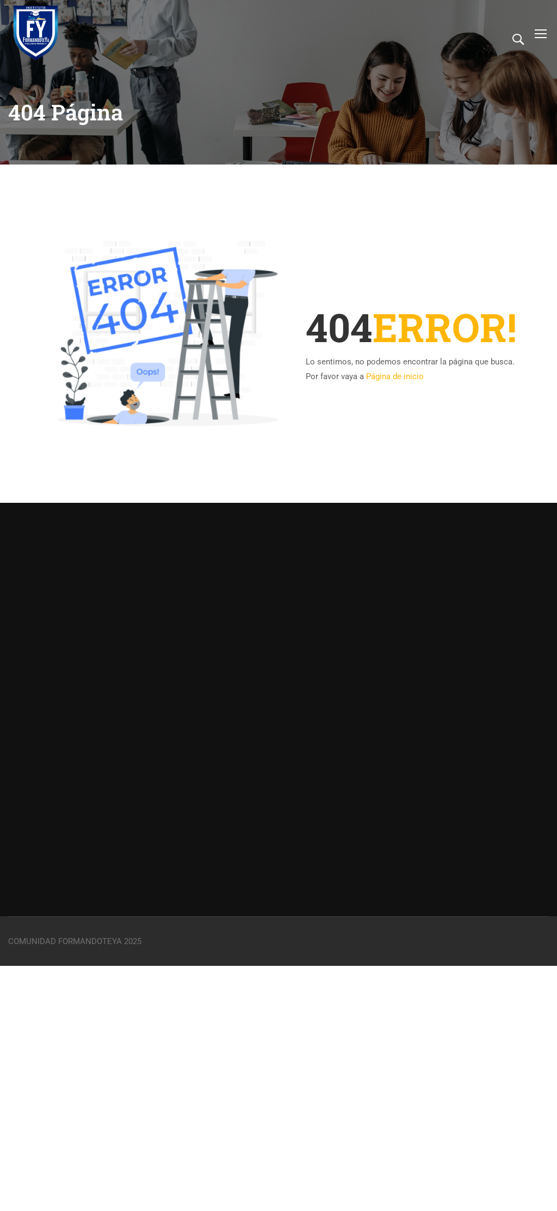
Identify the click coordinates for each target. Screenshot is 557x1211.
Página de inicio (395, 376)
